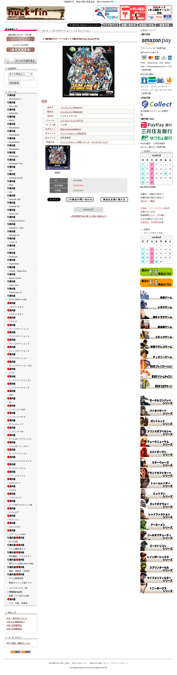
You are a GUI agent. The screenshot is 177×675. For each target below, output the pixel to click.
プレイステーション (61, 30)
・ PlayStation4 (20, 133)
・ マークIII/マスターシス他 (20, 503)
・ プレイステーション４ (20, 334)
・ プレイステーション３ (20, 341)
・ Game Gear (20, 283)
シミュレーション (81, 30)
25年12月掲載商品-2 (15, 622)
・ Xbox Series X (20, 97)
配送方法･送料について (99, 663)
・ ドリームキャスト (20, 473)
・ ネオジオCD (20, 525)
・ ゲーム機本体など (20, 546)
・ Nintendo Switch (20, 176)
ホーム (45, 30)
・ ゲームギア (20, 510)
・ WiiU (20, 183)
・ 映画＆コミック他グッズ (19, 583)
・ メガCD (20, 488)
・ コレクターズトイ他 (16, 588)
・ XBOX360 (20, 111)
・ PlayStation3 (20, 140)
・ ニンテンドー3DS (20, 407)
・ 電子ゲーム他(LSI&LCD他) (20, 561)
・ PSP (20, 168)
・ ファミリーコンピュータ (20, 459)
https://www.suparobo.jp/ (70, 129)
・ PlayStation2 (20, 147)
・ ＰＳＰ (20, 371)
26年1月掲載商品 (14, 625)
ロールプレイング (99, 142)
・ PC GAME (20, 539)
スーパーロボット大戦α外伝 (73, 133)
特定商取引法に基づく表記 (59, 663)
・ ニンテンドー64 (20, 429)
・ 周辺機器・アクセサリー (20, 554)
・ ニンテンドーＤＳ (20, 414)
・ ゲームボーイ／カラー (20, 444)
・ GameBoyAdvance (20, 219)
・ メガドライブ (20, 495)
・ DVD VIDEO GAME (20, 297)
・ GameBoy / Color (20, 226)
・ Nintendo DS (20, 204)
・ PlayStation (20, 154)
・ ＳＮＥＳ (20, 240)
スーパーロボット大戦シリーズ (74, 142)
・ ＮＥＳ (20, 247)
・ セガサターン (20, 481)
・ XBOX (20, 118)
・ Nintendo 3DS (20, 197)
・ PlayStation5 (20, 126)
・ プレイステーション (20, 356)
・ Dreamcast (20, 254)
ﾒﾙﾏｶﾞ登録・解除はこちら (18, 643)
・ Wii (20, 190)
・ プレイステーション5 (20, 327)
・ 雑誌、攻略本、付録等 (20, 569)
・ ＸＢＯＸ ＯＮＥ (20, 305)
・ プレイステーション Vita (20, 363)
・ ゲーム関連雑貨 (20, 576)
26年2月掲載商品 (14, 629)
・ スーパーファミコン (20, 451)
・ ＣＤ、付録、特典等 (20, 601)
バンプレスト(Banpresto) (71, 107)
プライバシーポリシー (119, 663)
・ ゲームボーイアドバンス (20, 437)
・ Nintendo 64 (20, 233)
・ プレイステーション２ (20, 349)
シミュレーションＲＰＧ (71, 120)
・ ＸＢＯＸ (20, 319)
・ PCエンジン (20, 517)
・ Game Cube (20, 212)
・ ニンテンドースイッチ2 (20, 378)
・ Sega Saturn (20, 262)
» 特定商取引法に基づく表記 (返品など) (88, 216)
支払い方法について (80, 663)
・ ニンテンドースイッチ (20, 385)
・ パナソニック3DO (20, 532)
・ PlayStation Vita (20, 161)
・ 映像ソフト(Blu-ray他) (20, 594)
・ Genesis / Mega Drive (20, 269)
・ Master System (20, 276)
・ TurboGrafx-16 (20, 290)
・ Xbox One (20, 104)
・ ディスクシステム (20, 466)
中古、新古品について (16, 618)
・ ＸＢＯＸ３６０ (20, 312)
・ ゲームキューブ (20, 422)
